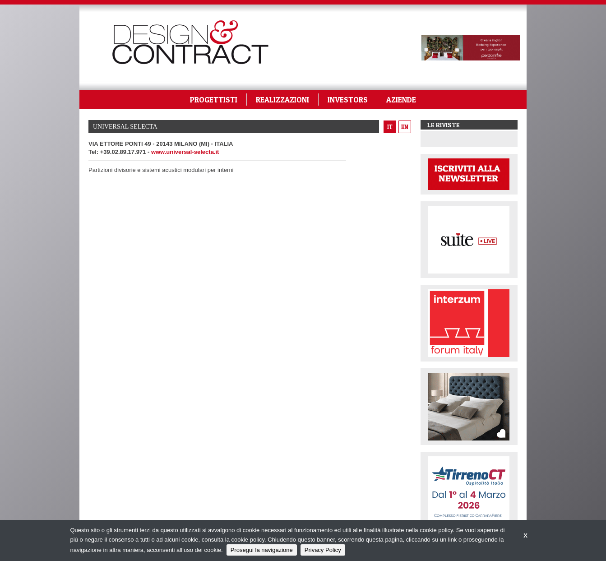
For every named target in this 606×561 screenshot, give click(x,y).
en (404, 126)
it (390, 126)
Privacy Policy (323, 550)
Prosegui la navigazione (262, 550)
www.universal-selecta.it (185, 151)
